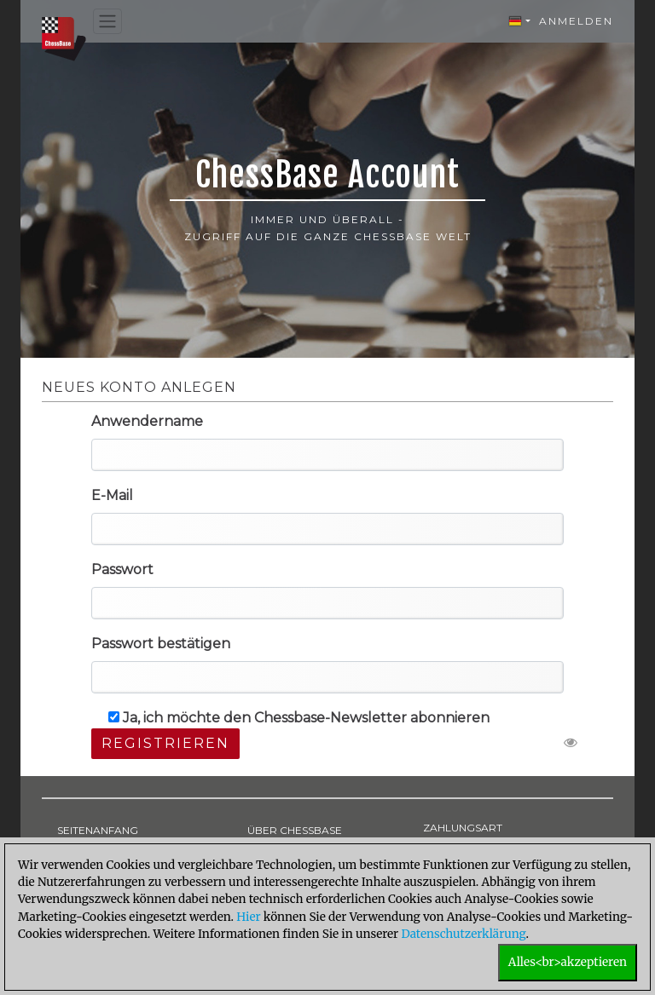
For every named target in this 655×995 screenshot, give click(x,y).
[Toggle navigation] (107, 22)
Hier (248, 917)
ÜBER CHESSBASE (294, 830)
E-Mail (112, 495)
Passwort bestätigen (160, 644)
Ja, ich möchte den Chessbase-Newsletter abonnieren (299, 718)
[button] (519, 21)
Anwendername (147, 421)
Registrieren (165, 743)
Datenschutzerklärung (463, 934)
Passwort (122, 569)
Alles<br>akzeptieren (567, 962)
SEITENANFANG (97, 830)
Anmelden (576, 20)
